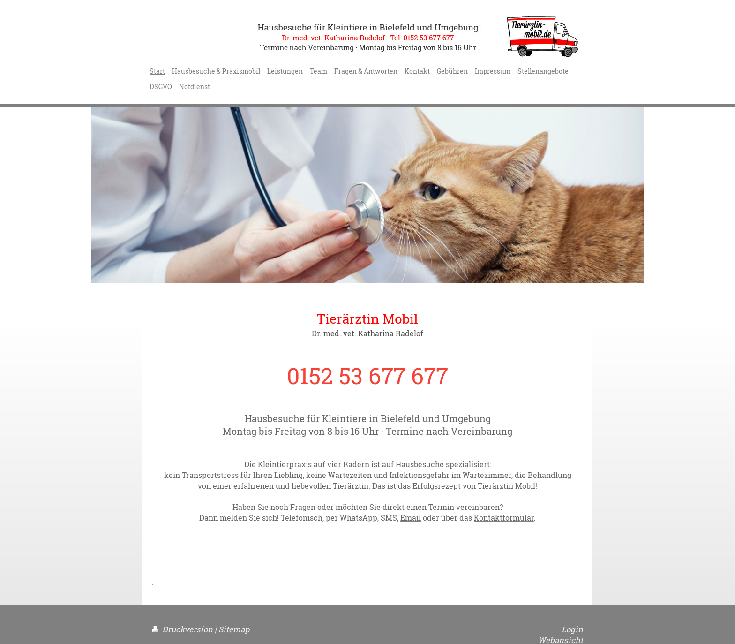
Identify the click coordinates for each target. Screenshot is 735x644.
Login (572, 629)
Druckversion (183, 629)
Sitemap (233, 629)
